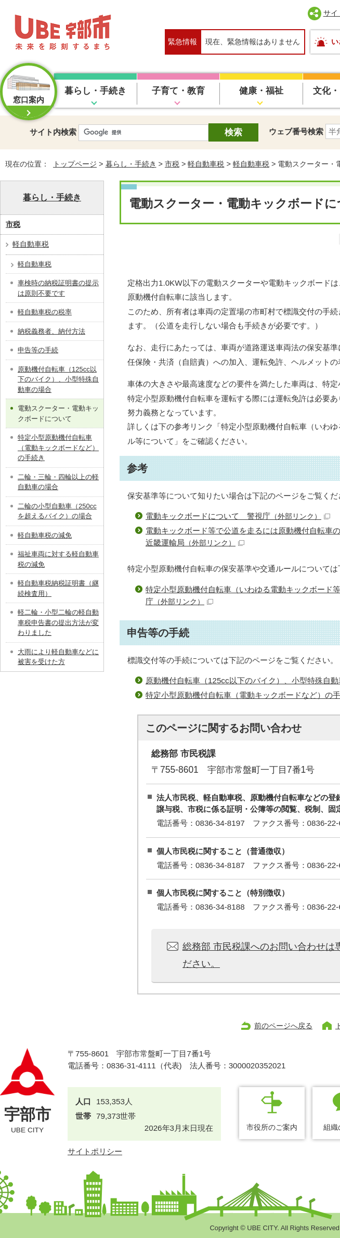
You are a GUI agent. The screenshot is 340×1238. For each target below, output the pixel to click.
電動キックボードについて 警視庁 (238, 516)
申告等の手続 (38, 350)
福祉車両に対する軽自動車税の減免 (58, 559)
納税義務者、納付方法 (51, 331)
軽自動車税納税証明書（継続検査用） (58, 588)
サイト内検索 (53, 131)
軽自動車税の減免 (45, 535)
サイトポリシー (95, 1151)
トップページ (75, 164)
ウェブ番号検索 (296, 131)
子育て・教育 (178, 91)
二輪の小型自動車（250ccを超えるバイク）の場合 (57, 511)
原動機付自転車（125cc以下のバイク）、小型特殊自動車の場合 (58, 379)
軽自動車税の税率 (45, 312)
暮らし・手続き (95, 91)
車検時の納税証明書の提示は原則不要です (58, 288)
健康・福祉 (261, 91)
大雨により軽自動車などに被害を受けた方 (58, 657)
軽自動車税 (206, 164)
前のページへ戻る (283, 1026)
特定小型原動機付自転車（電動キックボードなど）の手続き (58, 447)
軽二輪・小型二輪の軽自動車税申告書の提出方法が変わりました (58, 622)
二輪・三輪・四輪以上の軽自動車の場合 (58, 482)
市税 (172, 164)
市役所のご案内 (271, 1127)
